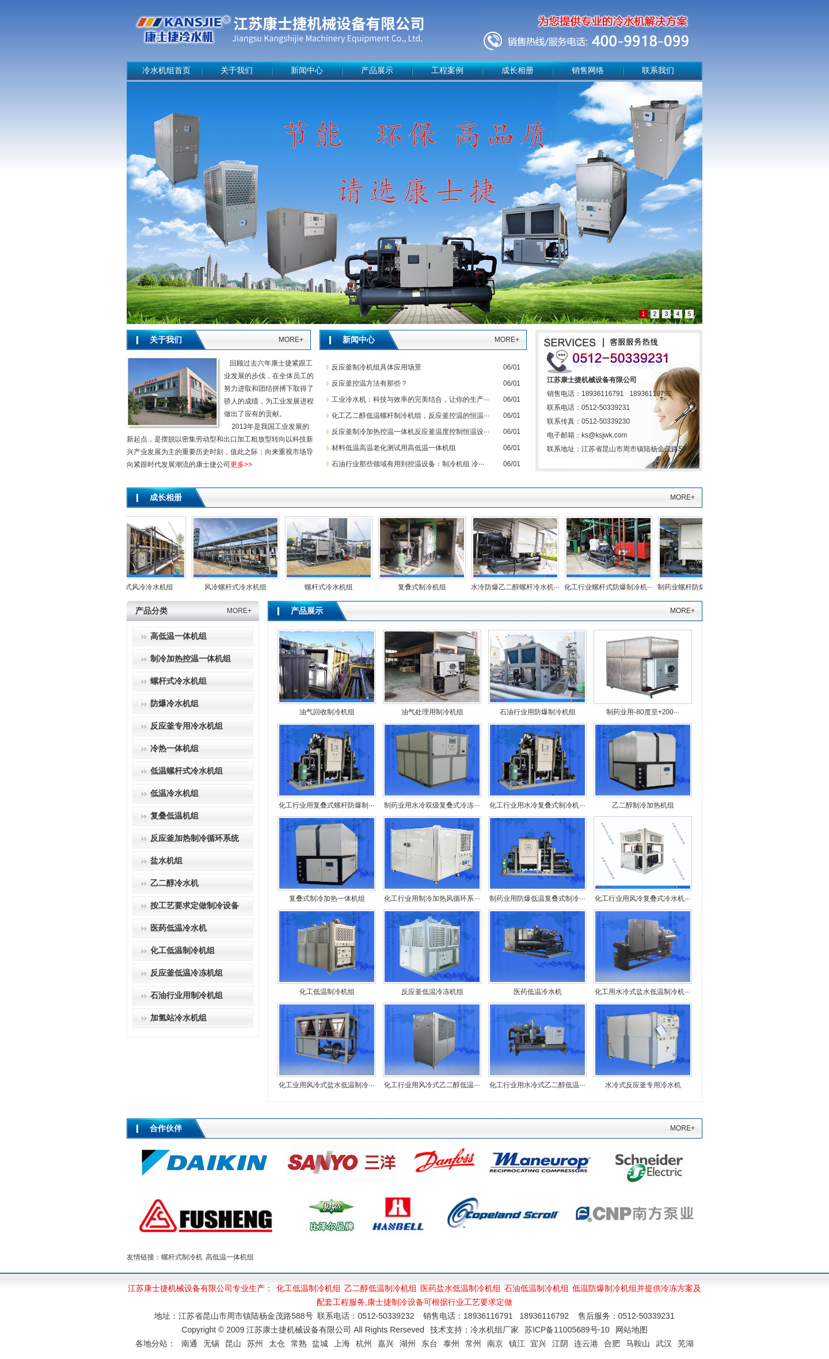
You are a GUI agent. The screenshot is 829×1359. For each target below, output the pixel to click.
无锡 (211, 1343)
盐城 (320, 1343)
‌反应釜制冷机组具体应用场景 (376, 367)
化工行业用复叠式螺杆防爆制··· (326, 805)
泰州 (451, 1343)
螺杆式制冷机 (182, 1257)
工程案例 (447, 70)
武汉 (664, 1343)
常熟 (299, 1343)
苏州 (255, 1343)
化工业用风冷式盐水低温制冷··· (326, 1085)
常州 (473, 1343)
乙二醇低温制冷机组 (380, 1288)
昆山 (233, 1343)
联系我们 (658, 70)
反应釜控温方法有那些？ (370, 383)
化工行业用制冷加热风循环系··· (432, 898)
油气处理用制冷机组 (432, 712)
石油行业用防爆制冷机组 (538, 712)
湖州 (408, 1343)
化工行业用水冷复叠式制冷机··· (537, 805)
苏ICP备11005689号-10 (567, 1329)
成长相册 (517, 70)
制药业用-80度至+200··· (642, 712)
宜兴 (538, 1343)
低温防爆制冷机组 (604, 1288)
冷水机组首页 (166, 70)
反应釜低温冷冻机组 (432, 992)
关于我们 (236, 70)
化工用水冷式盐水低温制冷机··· (642, 992)
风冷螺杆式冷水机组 (240, 587)
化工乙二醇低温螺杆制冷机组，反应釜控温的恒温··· (410, 416)
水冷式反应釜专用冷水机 (643, 1085)
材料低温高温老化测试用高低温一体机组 (394, 448)
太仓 (277, 1343)
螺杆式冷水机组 (333, 587)
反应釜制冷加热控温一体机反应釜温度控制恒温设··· (410, 432)
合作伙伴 (166, 1128)
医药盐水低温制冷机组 (460, 1288)
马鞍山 (638, 1343)
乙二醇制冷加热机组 (643, 805)
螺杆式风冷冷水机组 (147, 587)
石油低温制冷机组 (536, 1288)
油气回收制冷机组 (327, 712)
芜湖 (686, 1343)
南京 (495, 1343)
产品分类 (151, 611)
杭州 (364, 1343)
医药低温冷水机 (538, 992)
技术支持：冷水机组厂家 (474, 1329)
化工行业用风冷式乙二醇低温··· (432, 1085)
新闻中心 (307, 70)
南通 (189, 1343)
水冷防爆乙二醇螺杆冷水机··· (520, 587)
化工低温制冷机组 (327, 992)
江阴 (560, 1343)
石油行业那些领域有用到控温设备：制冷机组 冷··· (408, 464)
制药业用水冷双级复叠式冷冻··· (432, 805)
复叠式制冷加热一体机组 (327, 898)
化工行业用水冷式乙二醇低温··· (537, 1085)
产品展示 (377, 70)
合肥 (612, 1343)
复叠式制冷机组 (426, 587)
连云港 (586, 1343)
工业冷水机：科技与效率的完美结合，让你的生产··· (410, 399)
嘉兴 (386, 1343)
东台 (429, 1343)
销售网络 (588, 70)
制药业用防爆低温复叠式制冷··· (537, 898)
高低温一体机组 (230, 1257)
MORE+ (291, 340)
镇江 (517, 1343)
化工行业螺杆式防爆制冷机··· (613, 587)
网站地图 (631, 1329)
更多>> (241, 464)
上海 (342, 1343)
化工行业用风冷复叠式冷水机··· (642, 898)
